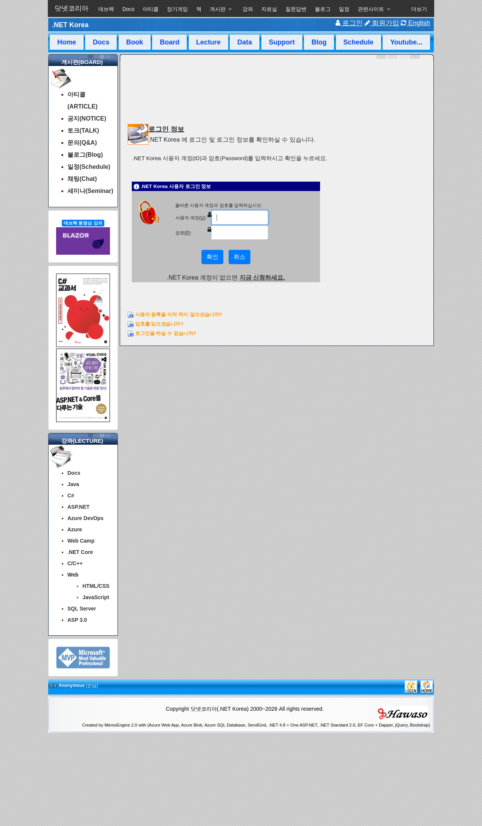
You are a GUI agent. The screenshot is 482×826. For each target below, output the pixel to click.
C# (70, 496)
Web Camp (81, 541)
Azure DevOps (85, 518)
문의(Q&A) (82, 142)
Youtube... (406, 42)
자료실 (269, 9)
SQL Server (81, 609)
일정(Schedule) (88, 167)
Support (282, 42)
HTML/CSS (96, 586)
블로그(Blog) (85, 154)
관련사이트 (371, 9)
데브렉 (106, 9)
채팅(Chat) (82, 179)
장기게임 (177, 9)
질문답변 (296, 9)
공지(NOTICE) (86, 118)
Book (134, 42)
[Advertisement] (241, 806)
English (415, 23)
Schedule (358, 42)
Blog (318, 42)
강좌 (248, 9)
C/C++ (74, 563)
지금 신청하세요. (262, 277)
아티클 (151, 9)
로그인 (349, 23)
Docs (128, 9)
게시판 (218, 9)
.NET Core (80, 552)
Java (73, 484)
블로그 (323, 9)
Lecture (208, 42)
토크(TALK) (83, 130)
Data (244, 42)
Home (66, 42)
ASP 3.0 (77, 620)
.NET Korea (70, 25)
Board (169, 42)
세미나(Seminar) (90, 191)
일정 (344, 9)
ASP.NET (78, 507)
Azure (74, 529)
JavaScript (95, 597)
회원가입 (382, 23)
